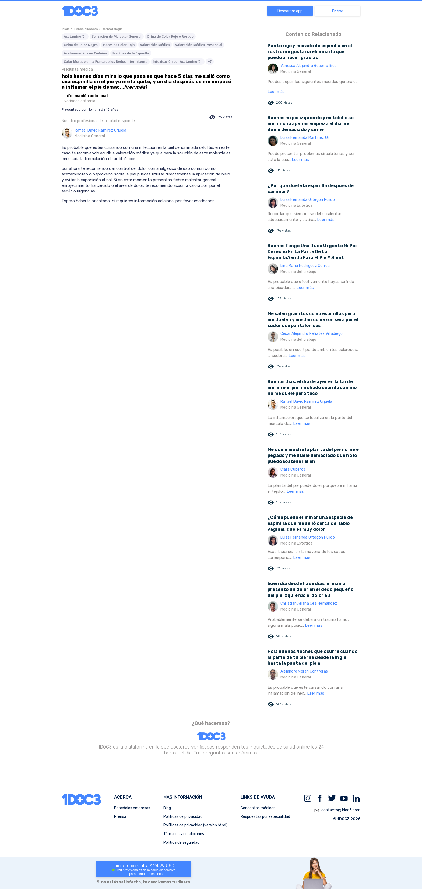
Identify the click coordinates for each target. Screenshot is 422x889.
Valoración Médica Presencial (198, 45)
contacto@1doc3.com (337, 810)
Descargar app (290, 11)
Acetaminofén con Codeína (85, 53)
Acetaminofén (75, 36)
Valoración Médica (155, 45)
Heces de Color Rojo (119, 45)
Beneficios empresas (132, 808)
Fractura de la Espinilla (130, 53)
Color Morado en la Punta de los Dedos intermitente (105, 61)
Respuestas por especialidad (265, 816)
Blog (167, 808)
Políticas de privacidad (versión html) (195, 825)
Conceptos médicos (258, 808)
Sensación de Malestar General (116, 36)
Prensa (120, 816)
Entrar (337, 11)
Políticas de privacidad (182, 816)
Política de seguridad (181, 842)
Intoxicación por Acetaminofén (178, 61)
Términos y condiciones (183, 834)
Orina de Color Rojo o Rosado (170, 36)
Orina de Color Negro (81, 45)
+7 (210, 61)
